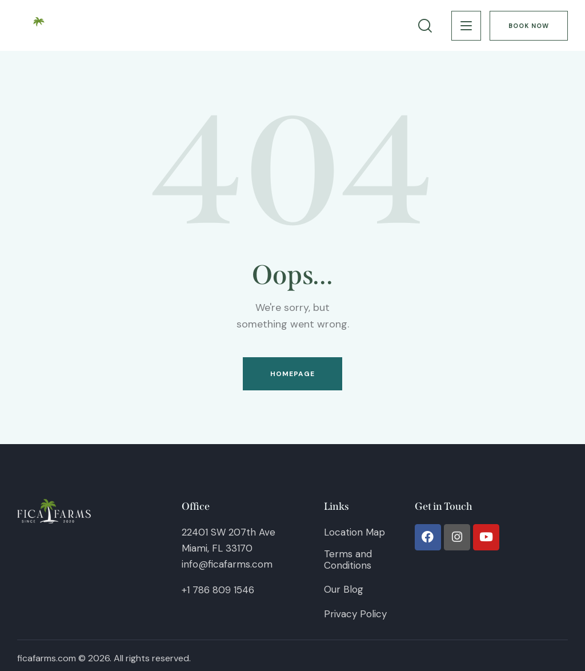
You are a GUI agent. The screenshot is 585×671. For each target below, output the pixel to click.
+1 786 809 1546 (218, 590)
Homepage (292, 373)
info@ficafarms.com (227, 564)
